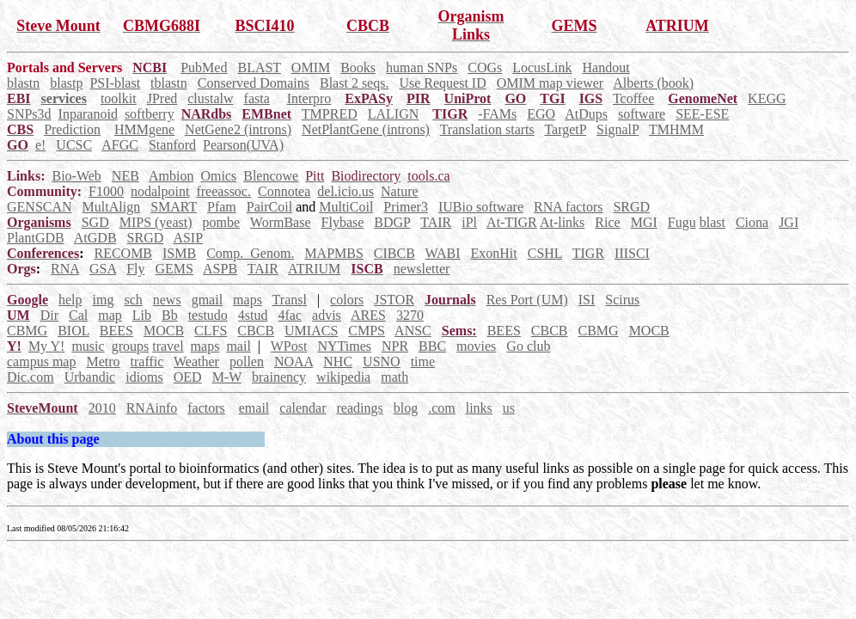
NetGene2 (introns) (238, 129)
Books (358, 67)
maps (247, 299)
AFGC (119, 145)
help (70, 299)
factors (206, 408)
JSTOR (394, 299)
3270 (410, 315)
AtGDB (95, 237)
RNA (65, 268)
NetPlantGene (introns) (366, 129)
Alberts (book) (653, 83)
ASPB (220, 268)
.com (442, 408)
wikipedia (343, 377)
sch (133, 299)
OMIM (310, 67)
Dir (49, 315)
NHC (337, 361)
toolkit (119, 98)
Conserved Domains (253, 83)
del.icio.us (345, 191)
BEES (116, 330)
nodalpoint (160, 191)
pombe (222, 222)
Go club (528, 346)
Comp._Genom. (250, 253)
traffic (147, 361)
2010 (102, 408)
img (103, 299)
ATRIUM (314, 268)
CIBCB (394, 253)
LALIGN (393, 114)
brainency (279, 377)
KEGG (767, 98)
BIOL (73, 330)
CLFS (210, 330)
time (423, 361)
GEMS (174, 268)
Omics (218, 176)
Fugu (682, 222)
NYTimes (344, 346)
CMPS (366, 330)
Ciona (752, 222)
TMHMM (676, 129)
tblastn (168, 83)
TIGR (588, 253)
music (87, 346)
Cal (78, 315)
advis (326, 315)
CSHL (545, 253)
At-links (562, 222)
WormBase (280, 222)
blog (406, 408)
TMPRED (330, 114)
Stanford (172, 145)
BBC (432, 346)
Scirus (622, 299)
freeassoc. (223, 191)
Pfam (221, 206)
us (509, 408)
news (167, 299)
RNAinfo (152, 408)
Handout (606, 67)
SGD (95, 222)
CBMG (27, 330)
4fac (290, 315)
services (64, 98)
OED (188, 377)
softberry (149, 114)
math (394, 377)
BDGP (392, 222)
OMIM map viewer (550, 83)
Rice (607, 222)
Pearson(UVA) (243, 145)
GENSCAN (39, 206)
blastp (66, 83)
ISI (587, 299)
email (254, 408)
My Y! (46, 346)
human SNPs (421, 67)
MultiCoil (346, 206)
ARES (368, 315)
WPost (289, 346)
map (110, 315)
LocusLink (542, 67)
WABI (443, 253)
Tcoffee (633, 98)
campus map (41, 361)
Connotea (284, 191)
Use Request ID (442, 83)
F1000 (106, 191)
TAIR (435, 222)
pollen (246, 361)
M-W (227, 377)
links (479, 408)
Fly (135, 268)
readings (359, 408)
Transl (289, 299)
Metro (102, 361)
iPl (469, 222)
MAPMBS (333, 253)
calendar (302, 408)
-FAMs (497, 114)
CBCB (255, 330)
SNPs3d (29, 114)
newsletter (422, 268)
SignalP (617, 129)
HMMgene (144, 129)
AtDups (586, 114)
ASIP (188, 237)
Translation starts (487, 129)
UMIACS (311, 330)
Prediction (72, 129)
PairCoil (269, 206)
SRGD (631, 206)
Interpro (309, 98)
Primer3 (405, 206)
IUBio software (480, 206)
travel (167, 346)
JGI (788, 222)
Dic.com (30, 377)
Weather (196, 361)
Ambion (171, 176)
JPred (162, 98)
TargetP (565, 129)
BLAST (258, 67)
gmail (207, 299)
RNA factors (568, 206)
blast (712, 222)
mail (238, 346)
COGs (485, 67)
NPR (395, 346)
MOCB (164, 330)
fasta (257, 98)
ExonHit (493, 253)
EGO (541, 114)
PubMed (203, 67)
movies (476, 346)
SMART (173, 206)
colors (347, 299)
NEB (125, 176)
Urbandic (90, 377)
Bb (170, 315)
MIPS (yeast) (156, 222)
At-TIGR (511, 222)
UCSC (74, 145)
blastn (23, 83)
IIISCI (632, 253)
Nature (400, 191)
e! (40, 145)
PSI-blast (114, 83)
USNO (381, 361)
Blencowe (270, 176)
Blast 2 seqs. (354, 83)
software (641, 114)
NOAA (293, 361)
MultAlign (112, 206)
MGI (644, 222)
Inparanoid (88, 114)
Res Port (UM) (527, 299)
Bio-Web (76, 176)
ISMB (179, 253)
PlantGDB (35, 237)
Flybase (342, 222)
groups (131, 346)
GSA (102, 268)
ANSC (412, 330)
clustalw (210, 98)
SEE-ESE (702, 114)
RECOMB (123, 253)
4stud (253, 315)
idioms (144, 377)
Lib (141, 315)
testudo (208, 315)
